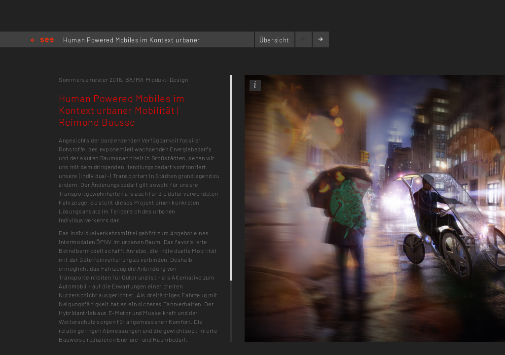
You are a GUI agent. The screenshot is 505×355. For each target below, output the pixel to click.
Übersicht (274, 40)
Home (42, 40)
